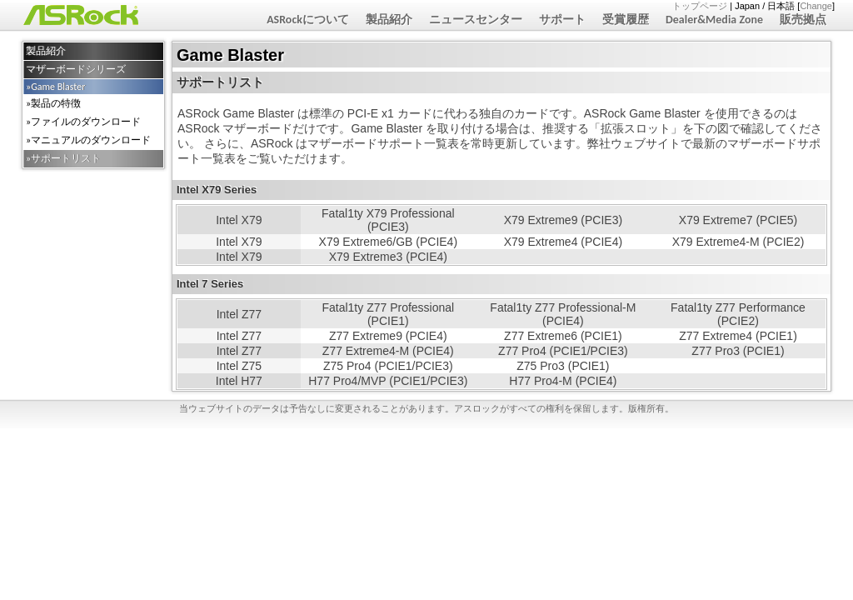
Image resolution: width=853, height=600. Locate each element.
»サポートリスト (63, 158)
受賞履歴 (625, 19)
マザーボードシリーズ (76, 69)
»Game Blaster (55, 86)
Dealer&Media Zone (714, 19)
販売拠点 (803, 19)
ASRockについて (308, 19)
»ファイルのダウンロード (83, 122)
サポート (562, 19)
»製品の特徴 (53, 103)
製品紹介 (389, 19)
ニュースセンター (475, 19)
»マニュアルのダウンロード (88, 140)
